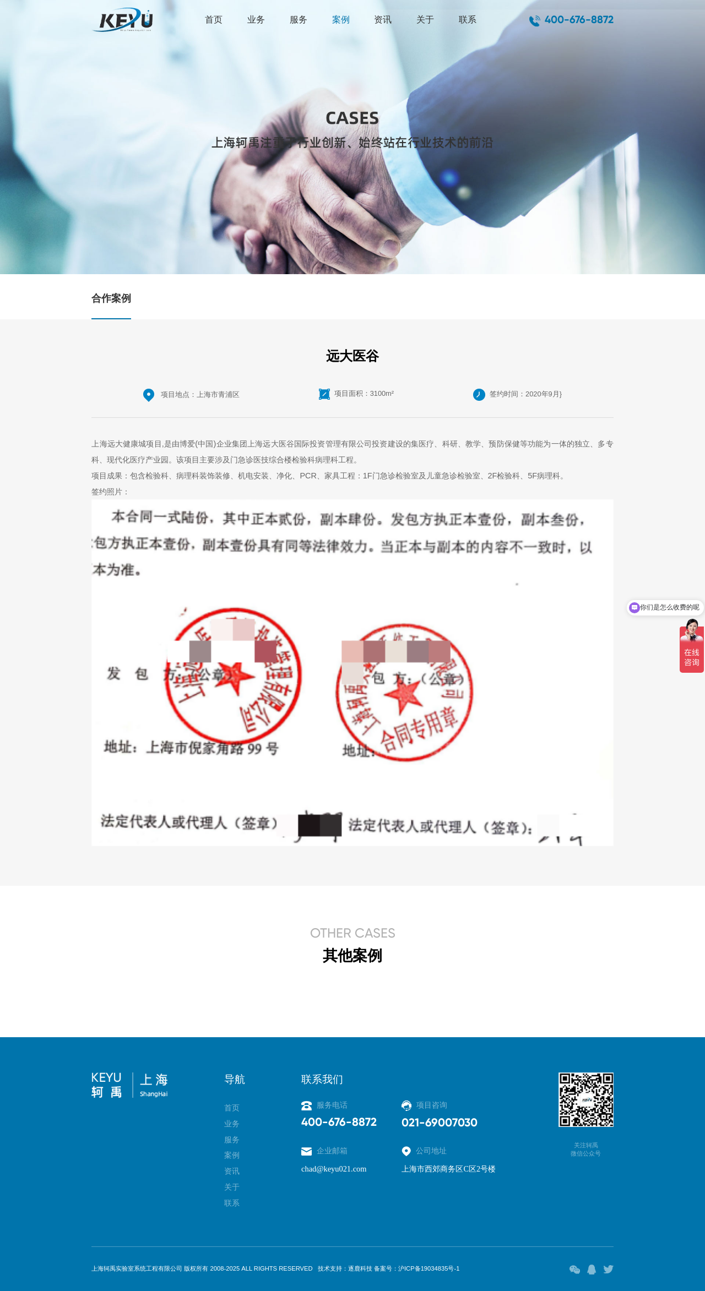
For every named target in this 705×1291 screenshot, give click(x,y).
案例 (341, 19)
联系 (467, 19)
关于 (425, 19)
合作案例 (111, 298)
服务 (298, 19)
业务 (256, 19)
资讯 (383, 19)
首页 (214, 19)
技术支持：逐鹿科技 (345, 1268)
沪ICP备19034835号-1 (428, 1268)
